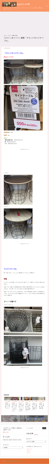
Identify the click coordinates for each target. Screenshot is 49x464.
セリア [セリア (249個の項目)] (10, 439)
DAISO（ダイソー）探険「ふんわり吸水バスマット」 (34, 406)
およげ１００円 (8, 461)
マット (34, 402)
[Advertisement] (24, 23)
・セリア (28, 450)
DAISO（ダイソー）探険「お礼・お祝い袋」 (41, 406)
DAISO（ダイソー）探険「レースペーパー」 (7, 406)
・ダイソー (28, 451)
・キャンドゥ (29, 449)
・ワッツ (28, 453)
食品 (27, 402)
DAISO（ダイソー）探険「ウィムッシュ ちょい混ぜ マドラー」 (21, 407)
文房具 (7, 402)
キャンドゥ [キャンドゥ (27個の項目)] (5, 439)
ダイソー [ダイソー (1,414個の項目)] (15, 439)
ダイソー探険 (11, 35)
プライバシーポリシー (18, 461)
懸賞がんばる (6, 432)
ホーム (5, 35)
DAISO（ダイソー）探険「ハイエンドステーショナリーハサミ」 (14, 407)
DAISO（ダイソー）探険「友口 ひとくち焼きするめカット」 (28, 407)
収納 (16, 35)
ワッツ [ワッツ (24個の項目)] (19, 439)
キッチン (21, 402)
